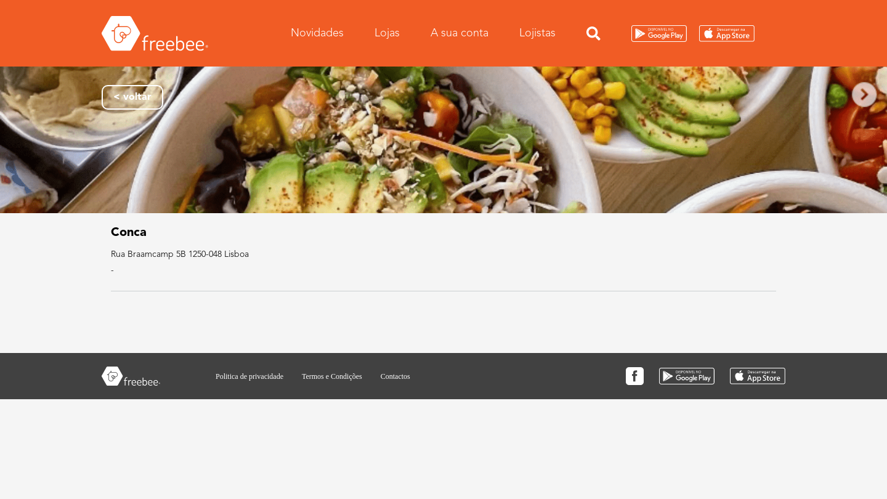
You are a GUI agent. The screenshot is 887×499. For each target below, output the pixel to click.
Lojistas (537, 32)
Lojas (387, 32)
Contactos (395, 376)
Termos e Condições (332, 376)
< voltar (132, 97)
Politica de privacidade (249, 376)
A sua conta (459, 32)
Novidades (317, 32)
